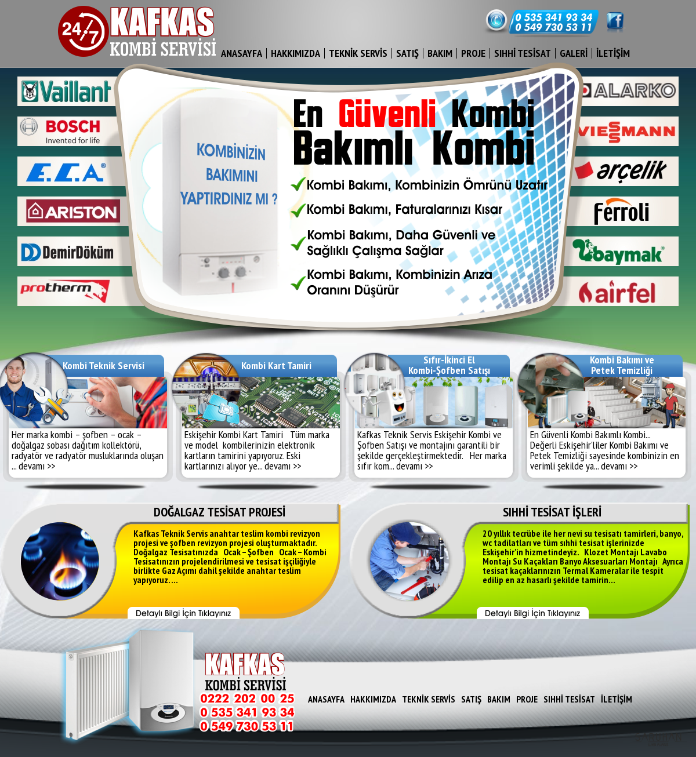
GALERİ (574, 53)
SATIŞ (407, 53)
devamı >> (37, 465)
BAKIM (439, 53)
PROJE (473, 53)
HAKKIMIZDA (295, 53)
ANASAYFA (241, 53)
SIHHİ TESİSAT (522, 53)
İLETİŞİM (613, 53)
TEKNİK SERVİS (358, 53)
